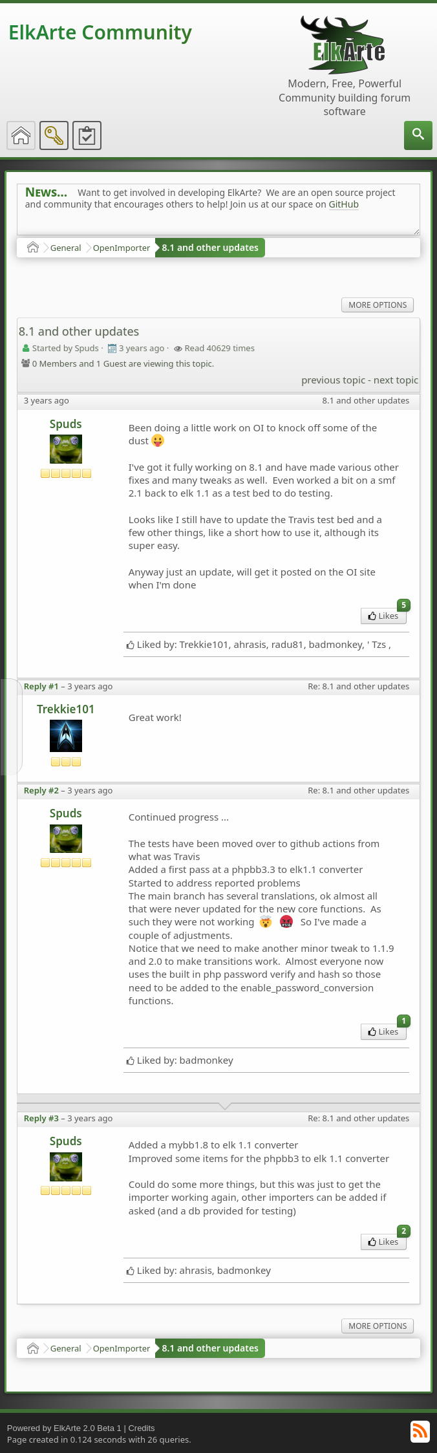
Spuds (66, 423)
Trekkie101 (66, 709)
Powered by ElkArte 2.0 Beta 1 (64, 1428)
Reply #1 (41, 686)
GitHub (344, 204)
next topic (396, 379)
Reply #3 (41, 1118)
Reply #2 (41, 790)
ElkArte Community (100, 32)
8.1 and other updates (210, 247)
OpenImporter (122, 247)
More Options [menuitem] (377, 304)
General (65, 247)
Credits (141, 1428)
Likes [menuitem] (387, 614)
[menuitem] (418, 135)
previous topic (333, 379)
